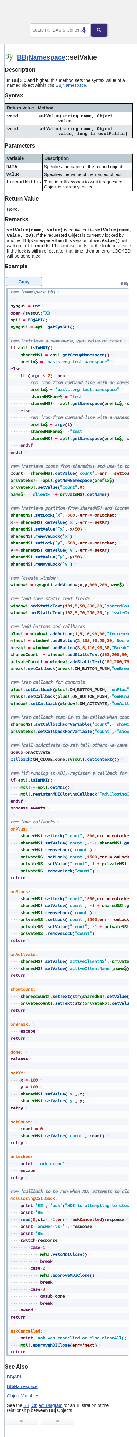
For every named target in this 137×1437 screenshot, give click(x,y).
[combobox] (60, 30)
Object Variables (23, 1395)
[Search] (104, 30)
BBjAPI (14, 1376)
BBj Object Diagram (42, 1405)
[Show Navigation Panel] (120, 12)
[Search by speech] (79, 30)
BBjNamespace (41, 57)
